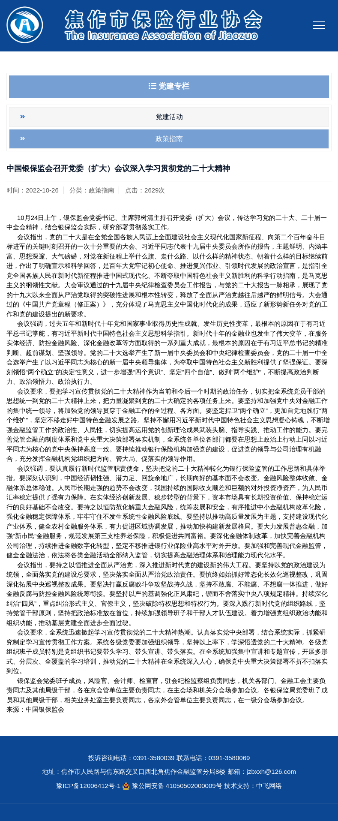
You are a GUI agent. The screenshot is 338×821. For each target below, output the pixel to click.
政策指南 (169, 138)
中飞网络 (269, 785)
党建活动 (169, 116)
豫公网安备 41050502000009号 (178, 785)
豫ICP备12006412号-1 (88, 785)
